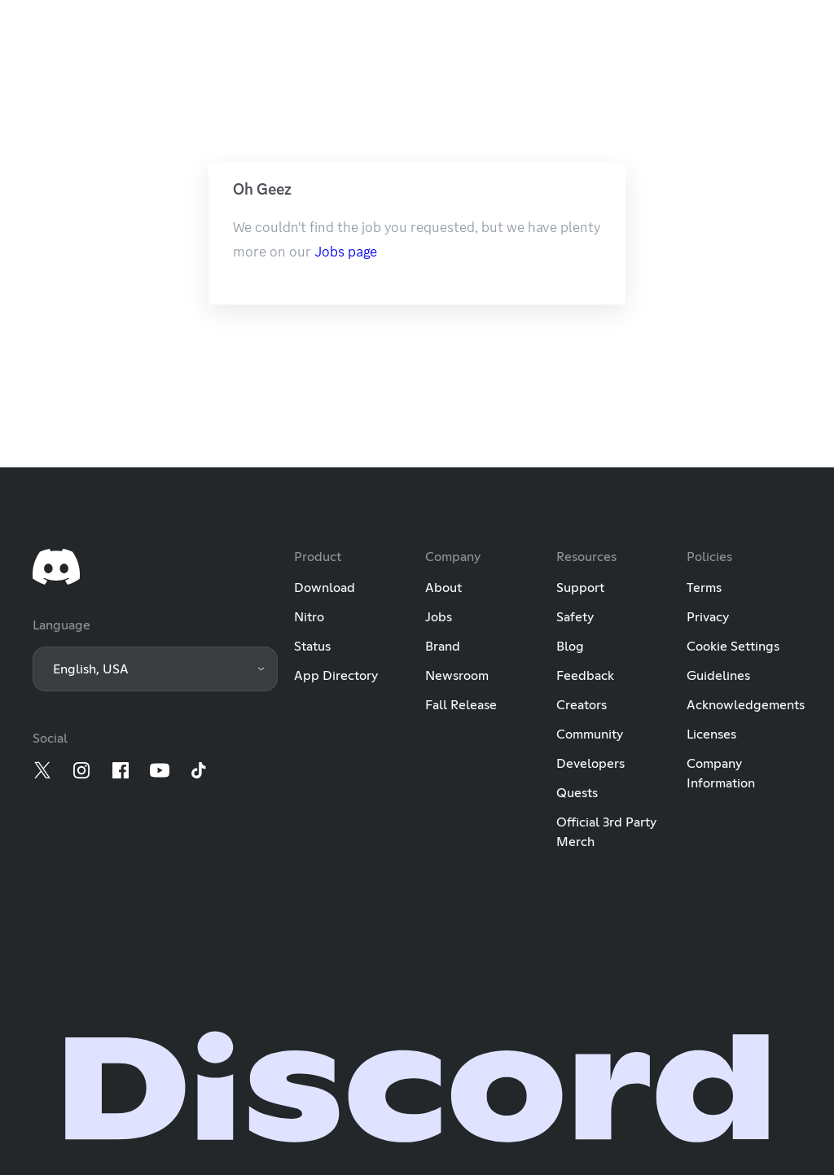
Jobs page (345, 251)
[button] (155, 669)
